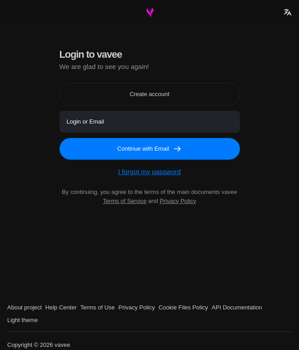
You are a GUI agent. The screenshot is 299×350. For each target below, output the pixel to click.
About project (24, 307)
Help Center (61, 307)
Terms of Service (125, 201)
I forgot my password (149, 171)
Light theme (22, 320)
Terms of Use (97, 307)
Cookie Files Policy (183, 307)
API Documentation (237, 307)
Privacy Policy (178, 201)
